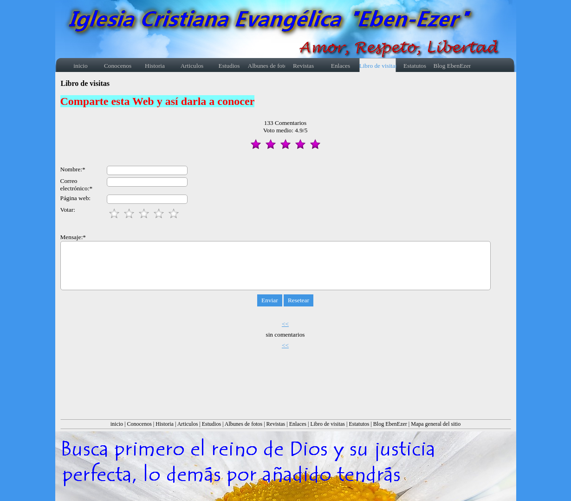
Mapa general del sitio (436, 424)
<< (285, 323)
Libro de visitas (327, 424)
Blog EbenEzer (390, 424)
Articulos (187, 424)
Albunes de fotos (243, 424)
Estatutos (359, 424)
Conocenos (139, 424)
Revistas (276, 424)
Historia (165, 424)
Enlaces (297, 424)
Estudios (211, 424)
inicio (116, 424)
